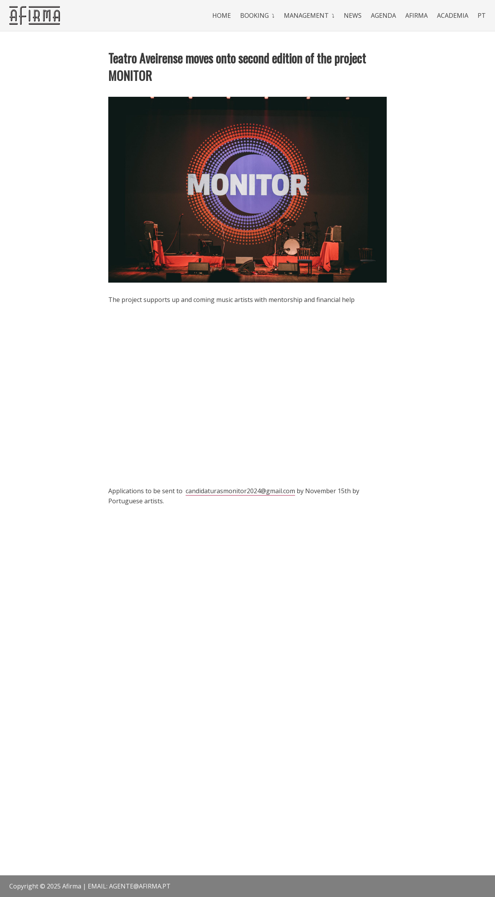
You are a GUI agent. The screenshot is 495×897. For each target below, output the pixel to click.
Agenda (383, 15)
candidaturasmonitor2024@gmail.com (240, 491)
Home (221, 15)
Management (306, 15)
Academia (452, 15)
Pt (482, 15)
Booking (254, 15)
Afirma (416, 15)
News (353, 15)
